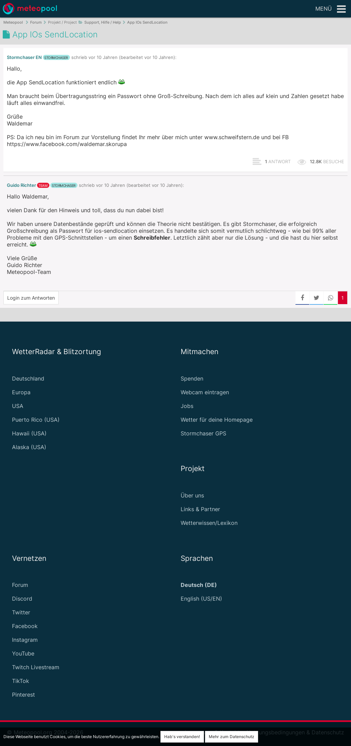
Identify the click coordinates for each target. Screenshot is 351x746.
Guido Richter (21, 185)
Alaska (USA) (29, 447)
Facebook (25, 626)
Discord (22, 598)
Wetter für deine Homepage (217, 419)
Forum (20, 584)
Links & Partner (200, 509)
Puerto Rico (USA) (36, 419)
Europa (21, 392)
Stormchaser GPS (203, 433)
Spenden (192, 378)
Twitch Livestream (35, 667)
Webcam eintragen (205, 392)
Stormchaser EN (24, 57)
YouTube (23, 653)
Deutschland (28, 378)
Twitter (21, 612)
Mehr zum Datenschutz (231, 736)
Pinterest (23, 694)
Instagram (25, 639)
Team (42, 185)
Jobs (187, 405)
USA (17, 405)
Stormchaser (56, 58)
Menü (330, 9)
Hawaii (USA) (29, 433)
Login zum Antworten (31, 298)
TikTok (20, 680)
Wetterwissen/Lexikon (209, 522)
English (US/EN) (201, 598)
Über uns (192, 495)
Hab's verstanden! (182, 736)
